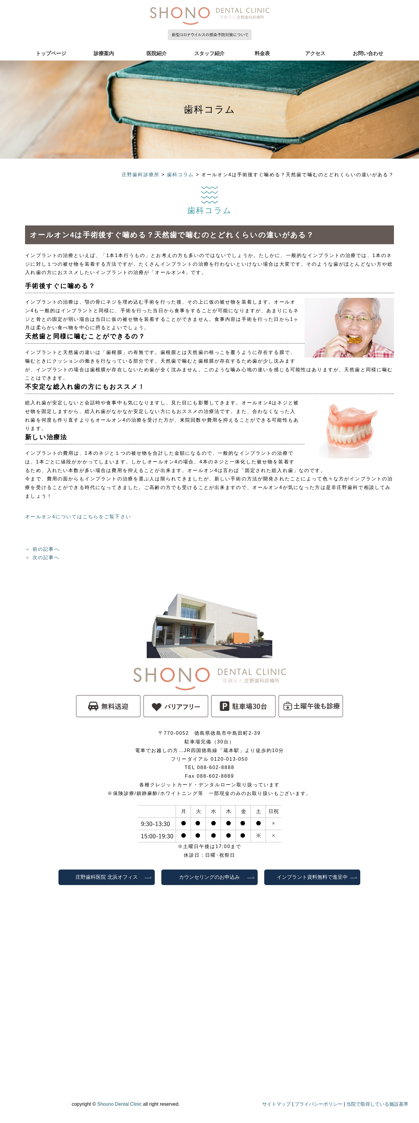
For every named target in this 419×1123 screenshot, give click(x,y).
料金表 (262, 53)
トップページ (51, 53)
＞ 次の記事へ (42, 557)
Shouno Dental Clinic (119, 1104)
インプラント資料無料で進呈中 (312, 877)
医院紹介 (156, 53)
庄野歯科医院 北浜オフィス (106, 877)
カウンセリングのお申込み (212, 877)
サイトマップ (276, 1104)
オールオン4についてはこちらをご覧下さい (78, 516)
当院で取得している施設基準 (377, 1104)
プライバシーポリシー (318, 1104)
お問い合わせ (368, 53)
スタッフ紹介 (209, 53)
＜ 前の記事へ (42, 549)
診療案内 (104, 53)
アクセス (315, 53)
